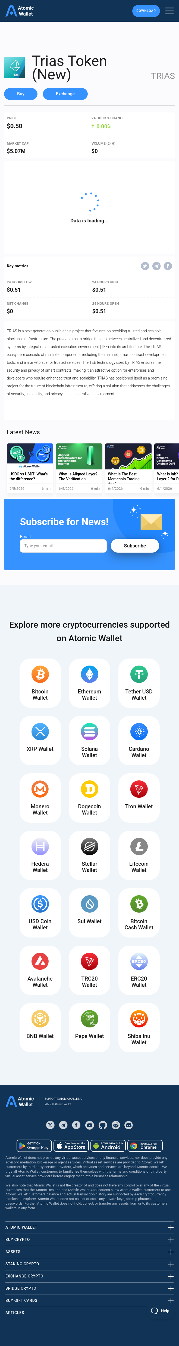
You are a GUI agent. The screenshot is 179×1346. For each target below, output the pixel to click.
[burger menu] (169, 11)
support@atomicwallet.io (63, 1098)
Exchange (65, 93)
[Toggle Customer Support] (160, 1311)
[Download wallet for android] (34, 1146)
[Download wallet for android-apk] (108, 1146)
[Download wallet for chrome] (145, 1146)
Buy (20, 93)
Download (146, 11)
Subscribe (135, 546)
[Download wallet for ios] (71, 1146)
